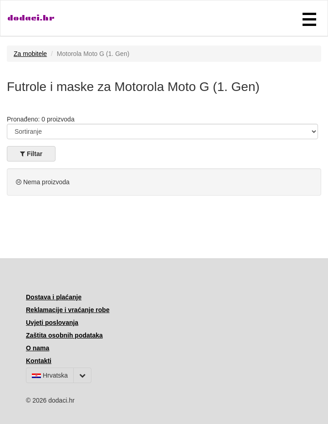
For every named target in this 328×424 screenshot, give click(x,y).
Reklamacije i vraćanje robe (68, 309)
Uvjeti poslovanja (52, 322)
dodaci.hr (31, 18)
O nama (37, 348)
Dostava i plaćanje (53, 297)
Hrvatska (50, 375)
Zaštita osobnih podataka (64, 335)
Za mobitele (30, 53)
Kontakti (38, 360)
